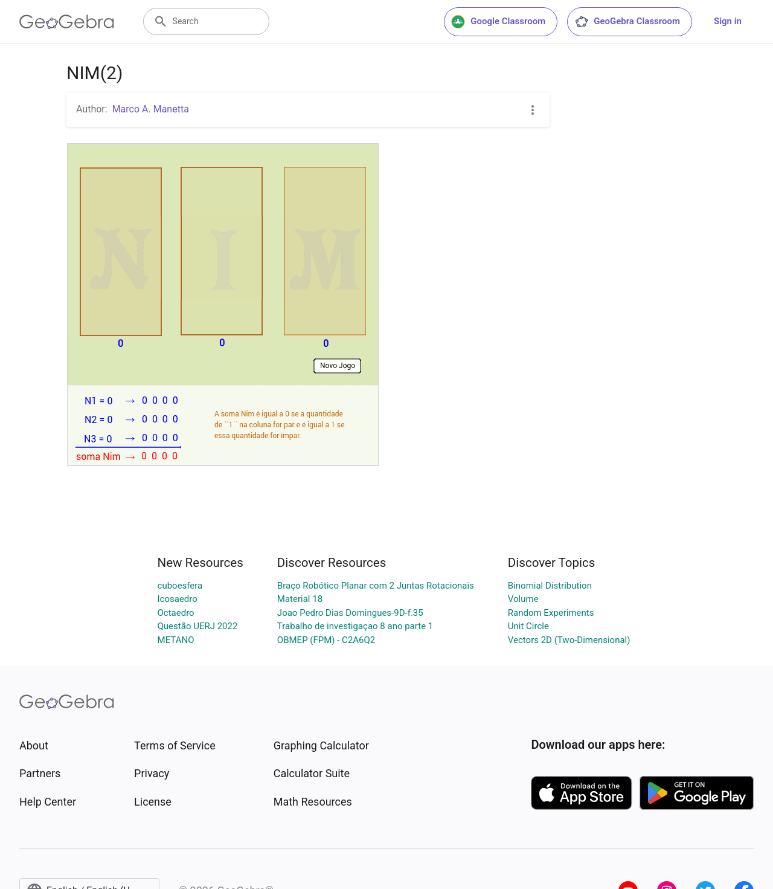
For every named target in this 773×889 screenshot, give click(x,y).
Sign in (728, 21)
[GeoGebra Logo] (66, 22)
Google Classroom (498, 22)
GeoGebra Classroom (627, 22)
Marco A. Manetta (150, 109)
